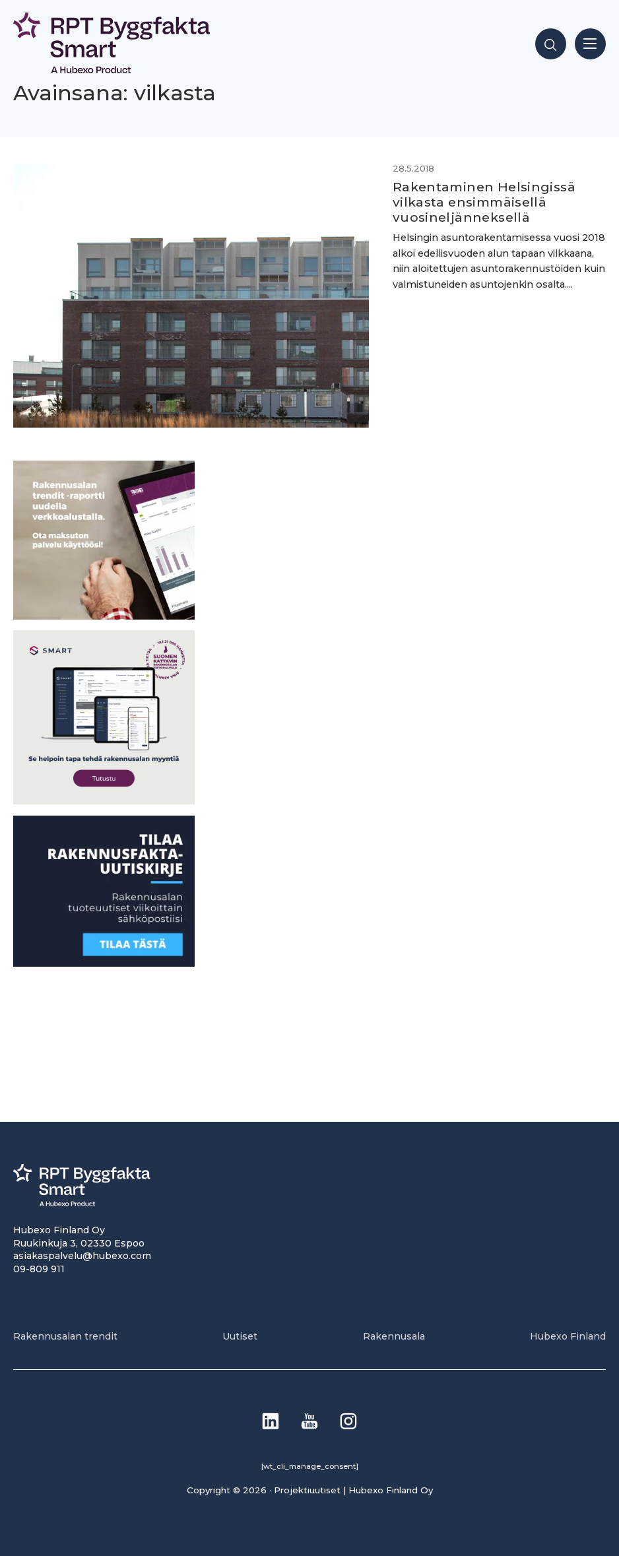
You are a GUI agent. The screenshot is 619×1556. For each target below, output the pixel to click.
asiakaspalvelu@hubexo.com (82, 1256)
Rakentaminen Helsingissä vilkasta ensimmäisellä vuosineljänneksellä (484, 202)
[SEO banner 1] (104, 800)
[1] (104, 963)
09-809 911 (39, 1269)
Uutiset (239, 1336)
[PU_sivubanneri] (104, 616)
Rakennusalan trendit (65, 1336)
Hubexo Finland (568, 1336)
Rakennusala (394, 1336)
